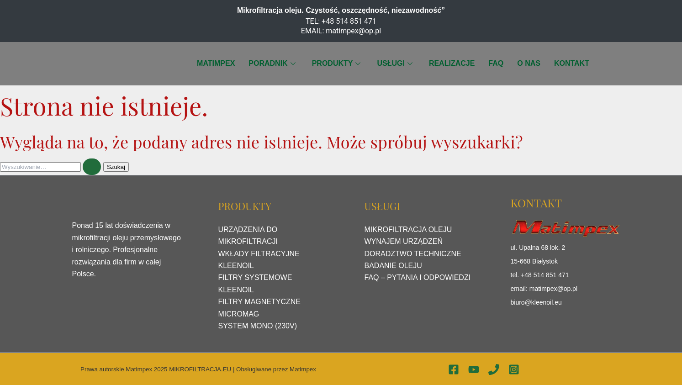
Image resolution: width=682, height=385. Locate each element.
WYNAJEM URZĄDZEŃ (404, 241)
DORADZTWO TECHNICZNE (413, 254)
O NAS (528, 63)
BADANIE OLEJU (393, 265)
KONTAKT (571, 63)
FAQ (495, 63)
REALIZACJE (452, 63)
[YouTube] (473, 369)
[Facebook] (453, 369)
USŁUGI (394, 63)
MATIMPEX (216, 63)
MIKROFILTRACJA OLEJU (408, 229)
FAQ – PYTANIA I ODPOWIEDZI (418, 277)
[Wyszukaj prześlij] (92, 166)
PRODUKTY (336, 63)
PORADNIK (271, 63)
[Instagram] (513, 369)
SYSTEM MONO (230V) (257, 326)
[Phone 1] (493, 369)
